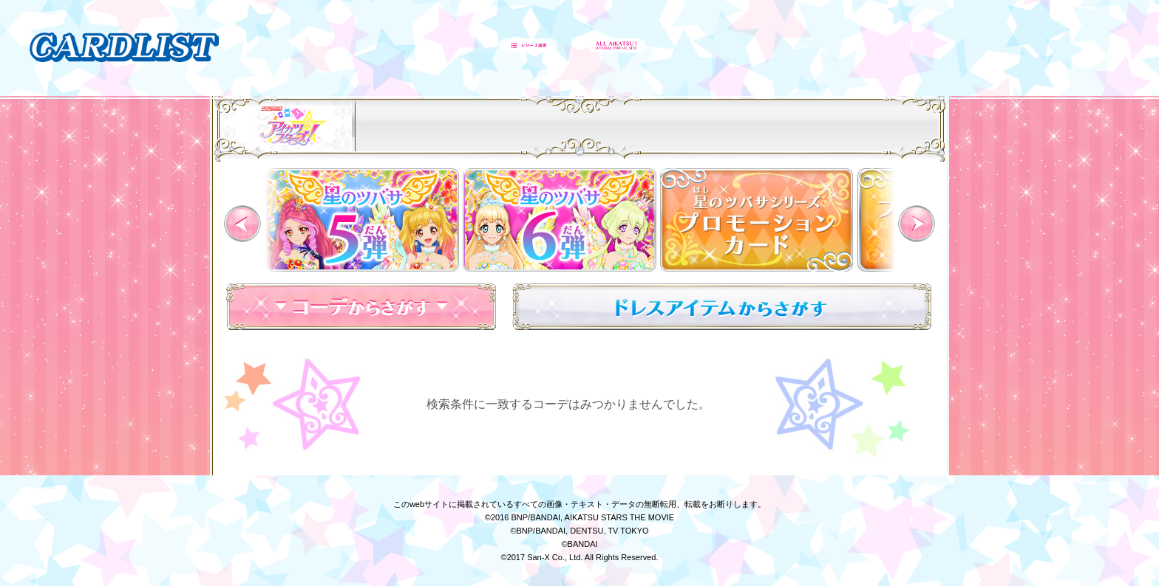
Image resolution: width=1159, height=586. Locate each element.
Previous (242, 223)
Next (916, 223)
